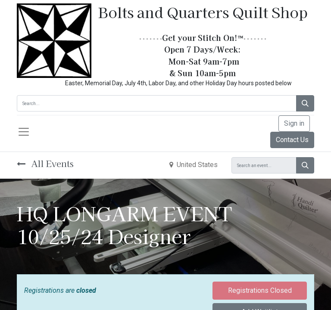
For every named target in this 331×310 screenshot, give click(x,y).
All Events (45, 163)
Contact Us (292, 140)
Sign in (294, 123)
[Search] (305, 103)
